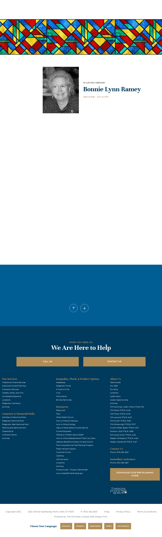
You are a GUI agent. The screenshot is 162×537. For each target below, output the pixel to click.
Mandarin (95, 526)
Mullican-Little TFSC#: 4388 (121, 431)
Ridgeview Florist (63, 386)
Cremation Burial (9, 435)
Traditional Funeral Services (14, 382)
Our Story (114, 389)
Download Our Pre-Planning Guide (135, 474)
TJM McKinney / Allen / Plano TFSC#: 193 (127, 407)
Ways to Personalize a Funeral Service (72, 428)
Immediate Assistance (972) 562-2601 (143, 4)
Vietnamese (123, 526)
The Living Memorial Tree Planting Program (74, 445)
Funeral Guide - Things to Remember (72, 470)
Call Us (47, 362)
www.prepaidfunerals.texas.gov (69, 473)
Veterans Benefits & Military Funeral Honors (74, 442)
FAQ (58, 414)
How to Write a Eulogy (65, 424)
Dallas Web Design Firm (95, 517)
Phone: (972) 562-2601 (119, 452)
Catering (60, 456)
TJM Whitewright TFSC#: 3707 (123, 424)
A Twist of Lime (62, 389)
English (66, 526)
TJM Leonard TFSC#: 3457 (121, 417)
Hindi (109, 526)
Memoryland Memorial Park (14, 428)
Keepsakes (60, 382)
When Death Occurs (64, 417)
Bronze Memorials (64, 400)
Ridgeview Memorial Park (13, 421)
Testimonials (115, 382)
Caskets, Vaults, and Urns (12, 393)
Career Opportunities (119, 400)
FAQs (107, 512)
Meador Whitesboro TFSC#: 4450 (124, 438)
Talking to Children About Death (70, 435)
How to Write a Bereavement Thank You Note (75, 438)
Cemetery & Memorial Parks (14, 417)
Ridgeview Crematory (11, 403)
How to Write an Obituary (67, 421)
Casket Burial (7, 431)
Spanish (80, 526)
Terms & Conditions (146, 512)
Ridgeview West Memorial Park (15, 424)
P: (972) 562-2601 (89, 512)
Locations (77, 4)
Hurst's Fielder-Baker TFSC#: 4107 (124, 428)
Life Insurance (62, 459)
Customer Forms (63, 452)
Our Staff (114, 386)
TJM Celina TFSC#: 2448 (120, 410)
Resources (60, 410)
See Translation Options (113, 4)
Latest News (115, 396)
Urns (58, 393)
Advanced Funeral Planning (14, 386)
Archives (6, 407)
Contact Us (114, 362)
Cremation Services (10, 389)
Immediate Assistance (11, 396)
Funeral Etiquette (63, 431)
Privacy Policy (123, 512)
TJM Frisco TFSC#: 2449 (120, 414)
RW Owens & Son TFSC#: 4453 (123, 435)
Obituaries (93, 4)
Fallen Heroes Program (66, 449)
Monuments (61, 396)
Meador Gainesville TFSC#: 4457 (123, 442)
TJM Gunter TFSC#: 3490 (120, 421)
